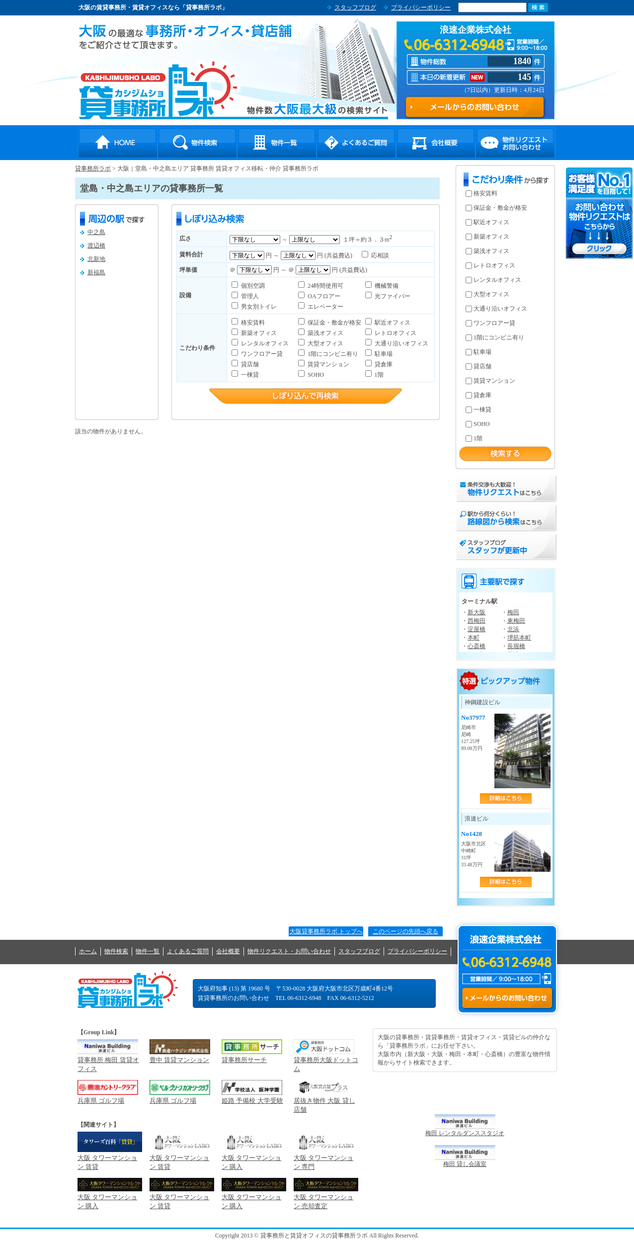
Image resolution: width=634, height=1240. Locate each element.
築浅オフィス (324, 333)
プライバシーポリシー (421, 7)
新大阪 (476, 612)
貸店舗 (249, 364)
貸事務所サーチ (244, 1060)
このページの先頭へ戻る (405, 931)
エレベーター (324, 306)
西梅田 (476, 620)
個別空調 (252, 285)
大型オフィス (324, 343)
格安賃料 (252, 322)
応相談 (379, 255)
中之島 (96, 232)
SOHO (315, 374)
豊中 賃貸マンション (179, 1060)
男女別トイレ (258, 306)
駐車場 (383, 353)
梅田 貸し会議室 (464, 1163)
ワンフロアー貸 (261, 353)
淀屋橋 (476, 629)
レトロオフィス (394, 333)
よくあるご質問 (356, 142)
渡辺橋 (96, 245)
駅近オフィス (391, 322)
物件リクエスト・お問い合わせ (515, 142)
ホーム (88, 951)
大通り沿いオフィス (400, 343)
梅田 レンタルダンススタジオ (464, 1133)
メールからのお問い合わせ (507, 998)
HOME (118, 142)
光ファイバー (391, 296)
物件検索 (197, 142)
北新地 (96, 258)
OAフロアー (323, 296)
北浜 (513, 629)
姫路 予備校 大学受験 (252, 1100)
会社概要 (436, 142)
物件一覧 (277, 142)
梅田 (513, 612)
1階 (378, 374)
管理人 (249, 296)
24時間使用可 (324, 285)
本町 (473, 637)
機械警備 (385, 285)
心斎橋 (476, 646)
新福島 (96, 272)
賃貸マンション (327, 364)
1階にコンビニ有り (332, 353)
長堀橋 (516, 646)
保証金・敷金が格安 (333, 322)
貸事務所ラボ (158, 90)
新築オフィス (258, 333)
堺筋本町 (519, 637)
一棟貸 (249, 374)
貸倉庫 (383, 364)
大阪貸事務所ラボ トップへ (326, 931)
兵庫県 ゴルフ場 (101, 1100)
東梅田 (516, 620)
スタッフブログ (355, 7)
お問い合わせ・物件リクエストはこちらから (599, 212)
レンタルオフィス (264, 343)
